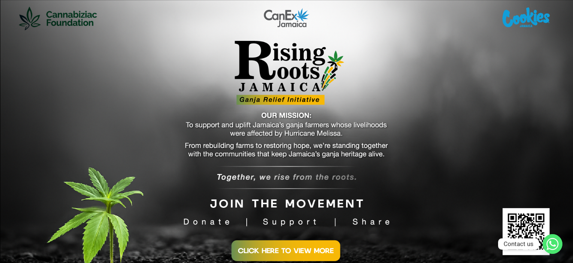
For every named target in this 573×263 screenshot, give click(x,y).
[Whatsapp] (552, 244)
